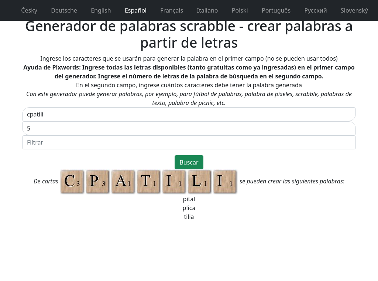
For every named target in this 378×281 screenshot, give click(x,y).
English (97, 10)
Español (132, 10)
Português (272, 10)
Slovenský (350, 10)
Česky (25, 10)
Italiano (203, 10)
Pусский (311, 10)
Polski (236, 10)
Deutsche (60, 10)
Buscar (188, 162)
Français (167, 10)
